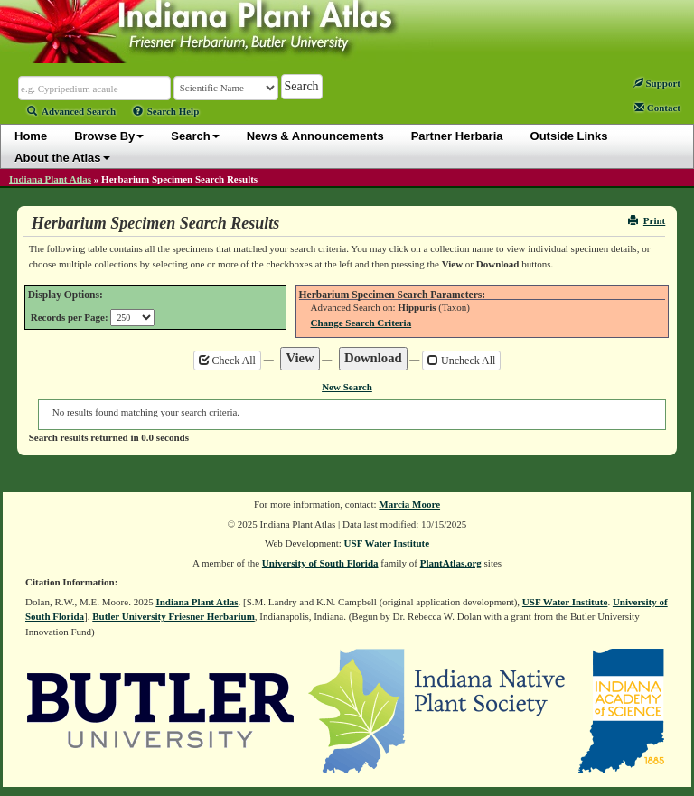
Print (646, 220)
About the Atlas (62, 157)
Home (30, 136)
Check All (227, 360)
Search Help (166, 111)
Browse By (109, 136)
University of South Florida (320, 562)
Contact (657, 107)
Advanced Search (71, 111)
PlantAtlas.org (451, 562)
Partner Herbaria (457, 136)
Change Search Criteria (361, 322)
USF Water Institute (387, 543)
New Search (347, 386)
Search (195, 136)
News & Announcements (315, 136)
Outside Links (569, 136)
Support (656, 83)
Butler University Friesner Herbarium (173, 616)
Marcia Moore (409, 504)
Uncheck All (461, 360)
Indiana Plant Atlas (50, 178)
